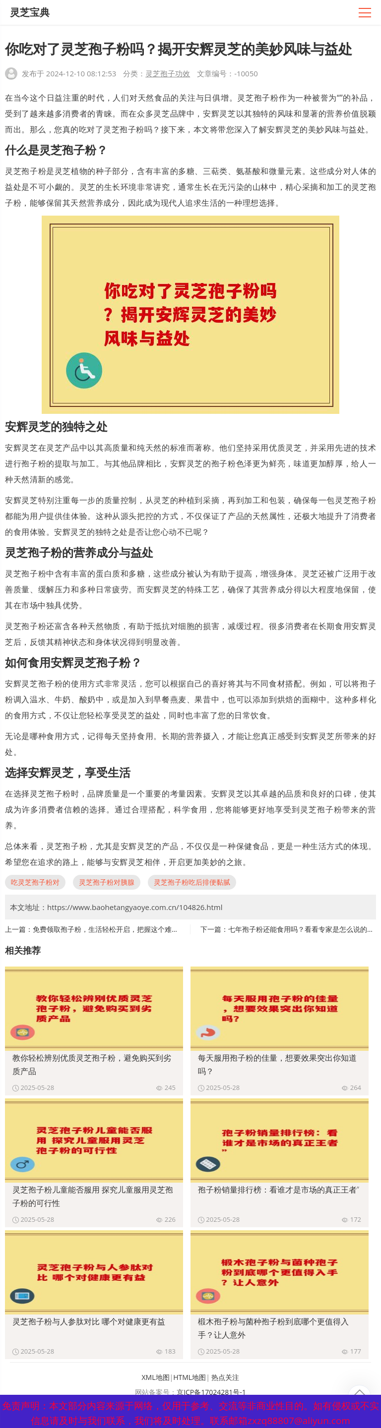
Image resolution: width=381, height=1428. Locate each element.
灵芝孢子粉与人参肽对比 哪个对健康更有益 (88, 1321)
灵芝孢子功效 (167, 73)
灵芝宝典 (30, 12)
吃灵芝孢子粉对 (35, 882)
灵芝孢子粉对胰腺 (106, 882)
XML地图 (156, 1377)
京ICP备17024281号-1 (211, 1392)
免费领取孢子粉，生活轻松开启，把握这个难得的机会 (116, 929)
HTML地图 (189, 1377)
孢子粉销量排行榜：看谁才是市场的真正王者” (278, 1189)
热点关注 (225, 1377)
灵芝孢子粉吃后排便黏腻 (192, 882)
